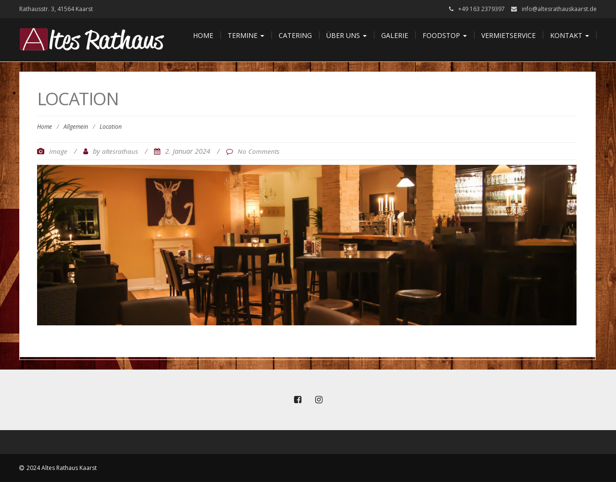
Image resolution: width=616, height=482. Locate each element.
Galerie (394, 35)
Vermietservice (508, 35)
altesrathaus (120, 151)
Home (203, 35)
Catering (295, 35)
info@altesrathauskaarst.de (559, 9)
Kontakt (569, 35)
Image (58, 151)
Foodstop (445, 35)
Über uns (346, 35)
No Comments (259, 151)
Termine (246, 35)
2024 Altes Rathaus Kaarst (61, 468)
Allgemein (76, 127)
